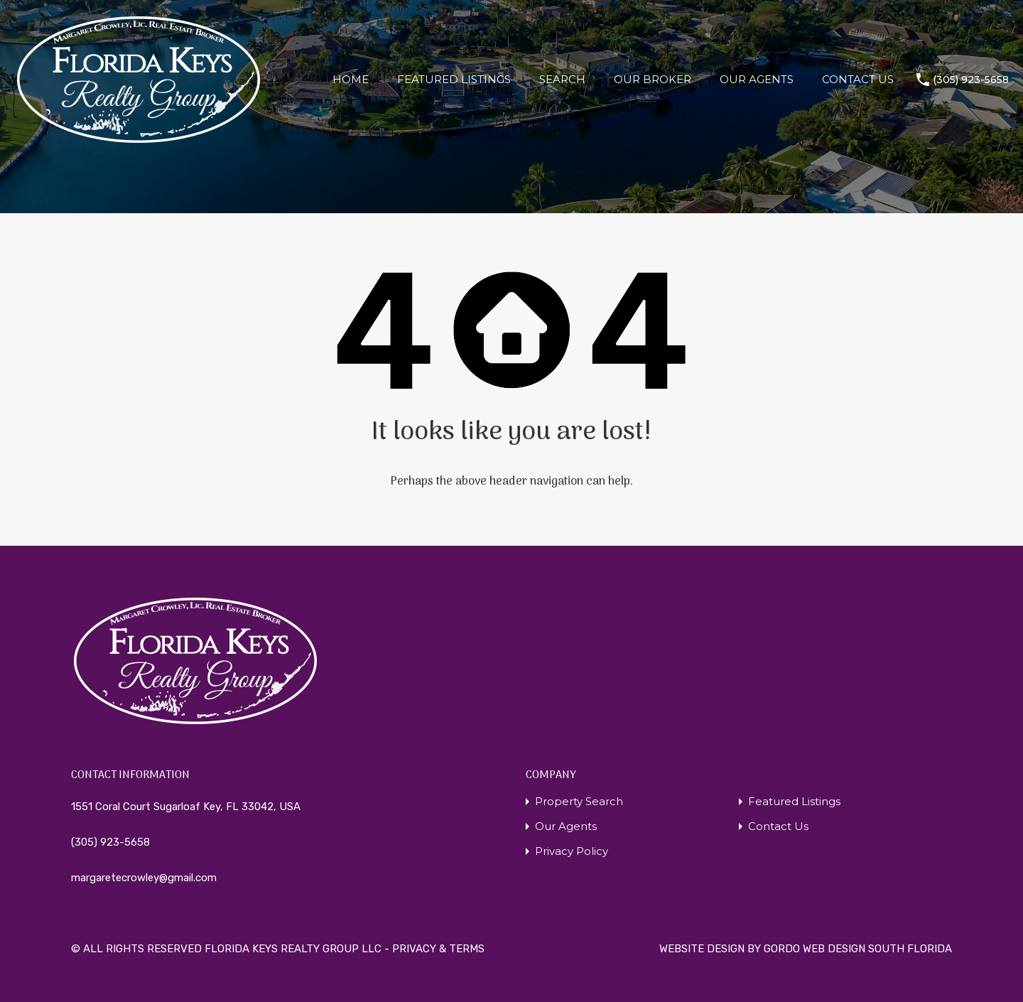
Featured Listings (794, 801)
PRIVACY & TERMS (438, 948)
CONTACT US (858, 79)
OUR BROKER (652, 79)
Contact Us (778, 826)
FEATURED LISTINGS (454, 79)
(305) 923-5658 (971, 80)
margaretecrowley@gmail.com (144, 877)
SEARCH (562, 79)
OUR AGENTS (757, 79)
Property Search (579, 801)
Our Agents (566, 826)
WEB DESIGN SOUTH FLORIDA (877, 948)
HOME (350, 79)
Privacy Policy (571, 851)
